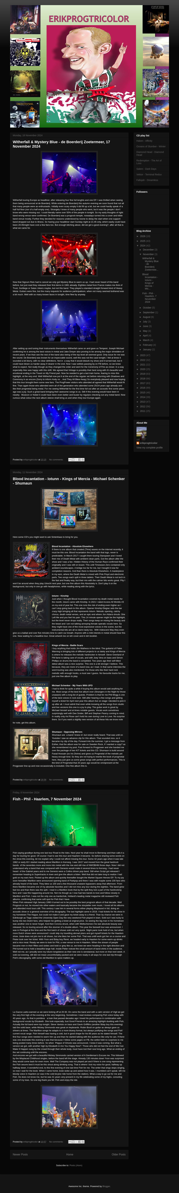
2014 (143, 397)
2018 (143, 378)
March (146, 340)
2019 (143, 373)
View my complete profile (149, 447)
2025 (143, 241)
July (145, 321)
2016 (143, 387)
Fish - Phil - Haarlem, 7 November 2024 (47, 799)
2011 (143, 411)
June (146, 326)
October (147, 307)
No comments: (56, 459)
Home (69, 1154)
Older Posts (118, 1154)
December (148, 249)
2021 (143, 364)
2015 (143, 392)
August (147, 317)
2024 (143, 245)
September (149, 312)
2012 (143, 406)
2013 (143, 401)
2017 (143, 383)
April (145, 335)
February (148, 345)
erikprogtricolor (148, 443)
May (145, 331)
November (148, 254)
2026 (143, 236)
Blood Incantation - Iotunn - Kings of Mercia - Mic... (150, 281)
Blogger (106, 1186)
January (147, 349)
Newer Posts (20, 1154)
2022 (143, 360)
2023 (143, 355)
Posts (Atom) (76, 1165)
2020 (143, 369)
